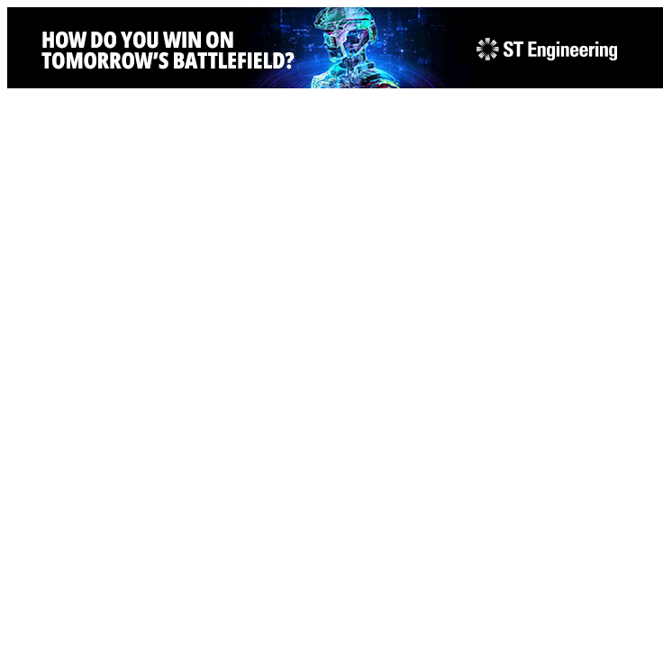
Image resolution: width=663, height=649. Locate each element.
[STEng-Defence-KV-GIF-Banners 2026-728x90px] (335, 83)
